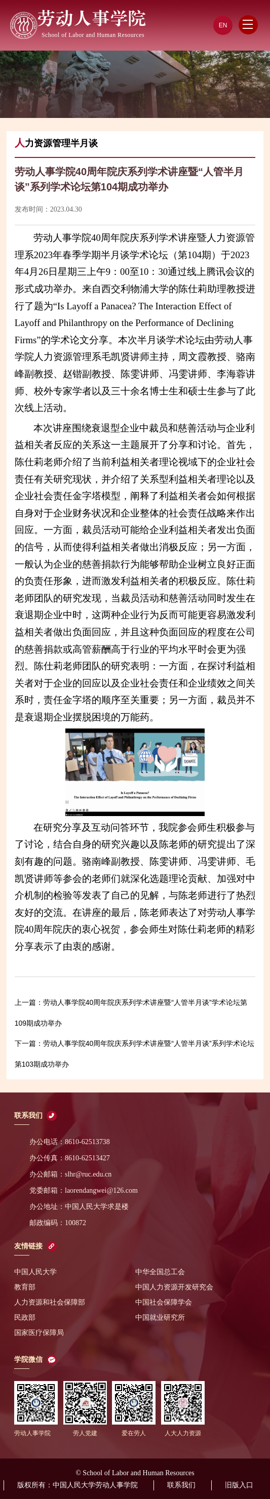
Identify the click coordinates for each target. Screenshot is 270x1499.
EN (223, 25)
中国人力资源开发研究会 (174, 1287)
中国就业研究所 (160, 1317)
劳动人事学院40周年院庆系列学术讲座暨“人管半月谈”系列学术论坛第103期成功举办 (134, 1053)
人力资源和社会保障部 (49, 1302)
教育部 (24, 1287)
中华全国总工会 (160, 1272)
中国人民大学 (35, 1272)
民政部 (24, 1317)
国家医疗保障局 (39, 1332)
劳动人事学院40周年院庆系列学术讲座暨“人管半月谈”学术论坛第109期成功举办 (131, 1012)
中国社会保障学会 (163, 1302)
